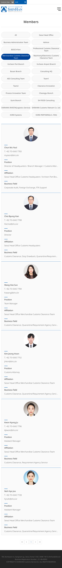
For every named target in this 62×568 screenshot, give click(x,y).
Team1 (46, 78)
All (16, 35)
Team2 (16, 86)
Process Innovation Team (16, 93)
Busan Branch (16, 71)
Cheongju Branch (46, 93)
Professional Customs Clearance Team (46, 49)
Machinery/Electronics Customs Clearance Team (46, 56)
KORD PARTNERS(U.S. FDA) (46, 115)
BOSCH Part (16, 49)
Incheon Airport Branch (46, 64)
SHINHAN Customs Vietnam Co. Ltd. (46, 107)
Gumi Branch (16, 100)
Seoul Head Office (46, 35)
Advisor (46, 42)
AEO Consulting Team (16, 78)
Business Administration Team (16, 42)
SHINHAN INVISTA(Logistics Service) (15, 107)
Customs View (5, 2)
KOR (16, 2)
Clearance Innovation (46, 86)
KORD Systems (16, 115)
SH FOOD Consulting (46, 100)
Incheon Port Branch (16, 64)
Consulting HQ (46, 71)
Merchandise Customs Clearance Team (16, 56)
